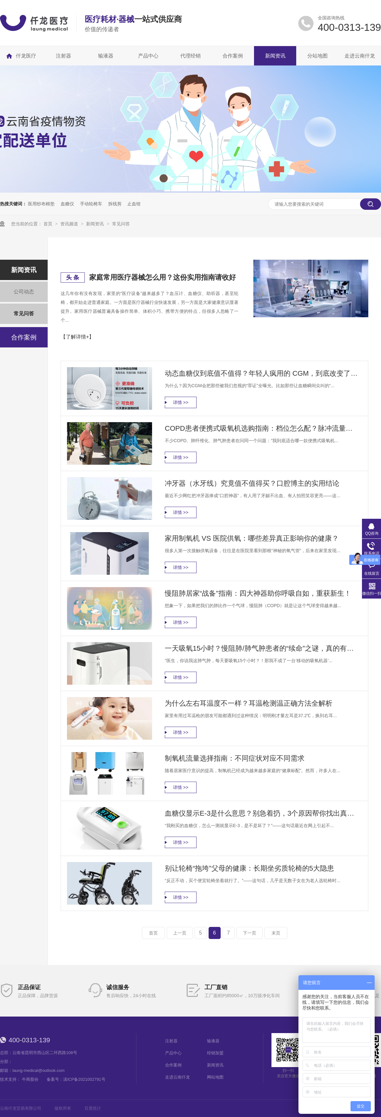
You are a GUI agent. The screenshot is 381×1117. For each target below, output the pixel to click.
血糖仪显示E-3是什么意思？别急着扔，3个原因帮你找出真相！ (262, 813)
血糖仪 (67, 203)
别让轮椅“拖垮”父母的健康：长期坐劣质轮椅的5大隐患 (249, 868)
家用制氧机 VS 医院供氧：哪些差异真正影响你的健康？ (252, 538)
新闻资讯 (95, 223)
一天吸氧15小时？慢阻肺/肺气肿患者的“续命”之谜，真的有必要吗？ (262, 648)
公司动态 (24, 291)
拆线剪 (115, 203)
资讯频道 (69, 223)
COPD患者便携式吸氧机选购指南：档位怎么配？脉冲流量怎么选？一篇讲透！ (262, 428)
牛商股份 (30, 1079)
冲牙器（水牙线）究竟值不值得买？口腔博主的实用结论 (252, 483)
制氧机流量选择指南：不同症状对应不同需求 (234, 758)
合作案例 (24, 337)
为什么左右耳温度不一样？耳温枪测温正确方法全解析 (248, 703)
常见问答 (121, 223)
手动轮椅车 (91, 203)
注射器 (171, 1040)
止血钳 (134, 203)
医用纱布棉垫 (41, 203)
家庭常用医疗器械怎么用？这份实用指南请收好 (162, 277)
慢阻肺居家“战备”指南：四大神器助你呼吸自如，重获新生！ (258, 593)
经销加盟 (215, 1053)
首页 (48, 223)
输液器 (213, 1040)
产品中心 (173, 1053)
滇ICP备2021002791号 (84, 1079)
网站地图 (215, 1077)
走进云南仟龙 (177, 1077)
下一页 (249, 932)
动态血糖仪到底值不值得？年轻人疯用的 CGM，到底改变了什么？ (262, 373)
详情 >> (180, 402)
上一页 (179, 932)
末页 (275, 932)
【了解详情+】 (77, 336)
